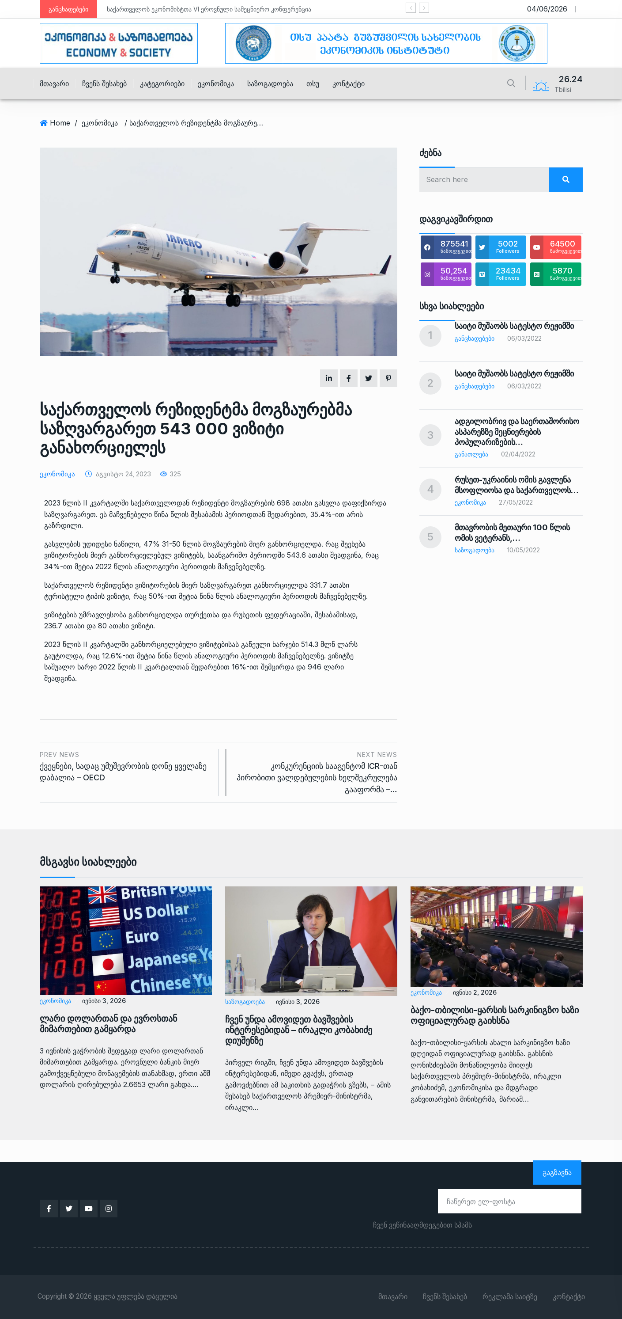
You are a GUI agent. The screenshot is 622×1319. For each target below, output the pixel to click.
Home (60, 122)
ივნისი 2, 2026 (475, 992)
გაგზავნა (557, 1172)
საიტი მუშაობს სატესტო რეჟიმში (514, 326)
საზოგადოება (270, 83)
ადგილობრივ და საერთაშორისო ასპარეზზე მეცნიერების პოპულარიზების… (517, 432)
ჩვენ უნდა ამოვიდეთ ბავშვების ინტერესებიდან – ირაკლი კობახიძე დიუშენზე (298, 1030)
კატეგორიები (162, 83)
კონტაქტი (348, 83)
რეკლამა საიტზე (510, 1297)
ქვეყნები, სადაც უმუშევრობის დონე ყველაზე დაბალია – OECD (126, 765)
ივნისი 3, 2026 (104, 1000)
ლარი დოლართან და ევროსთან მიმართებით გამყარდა (108, 1023)
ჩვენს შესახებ (104, 83)
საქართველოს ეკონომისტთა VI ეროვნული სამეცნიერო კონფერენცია (209, 9)
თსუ (312, 83)
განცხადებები (474, 338)
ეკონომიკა (216, 83)
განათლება (471, 454)
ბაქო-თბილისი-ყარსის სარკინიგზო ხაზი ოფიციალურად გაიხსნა (495, 1015)
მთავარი (54, 83)
